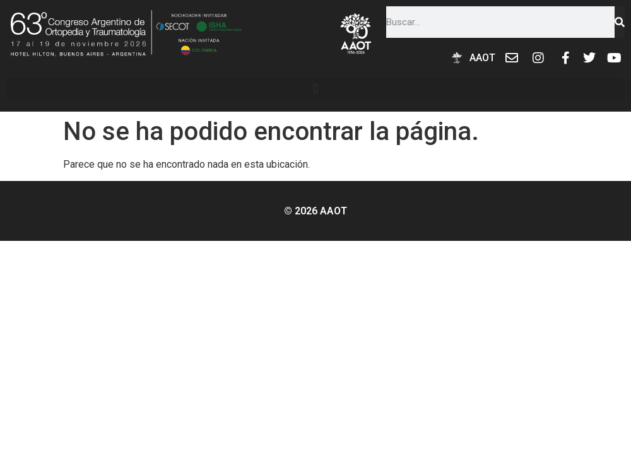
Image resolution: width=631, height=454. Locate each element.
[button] (315, 88)
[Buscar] (619, 22)
